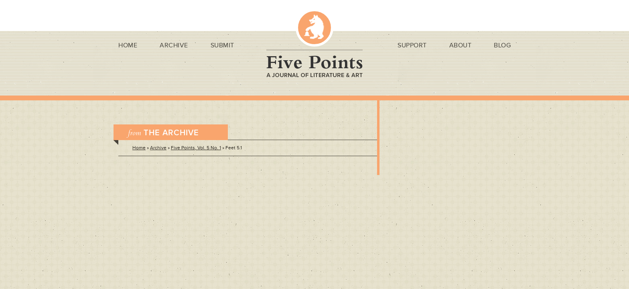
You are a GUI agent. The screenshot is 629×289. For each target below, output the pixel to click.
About (460, 45)
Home (127, 45)
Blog (502, 45)
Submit (222, 45)
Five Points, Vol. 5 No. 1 (196, 148)
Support (412, 45)
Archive (174, 45)
